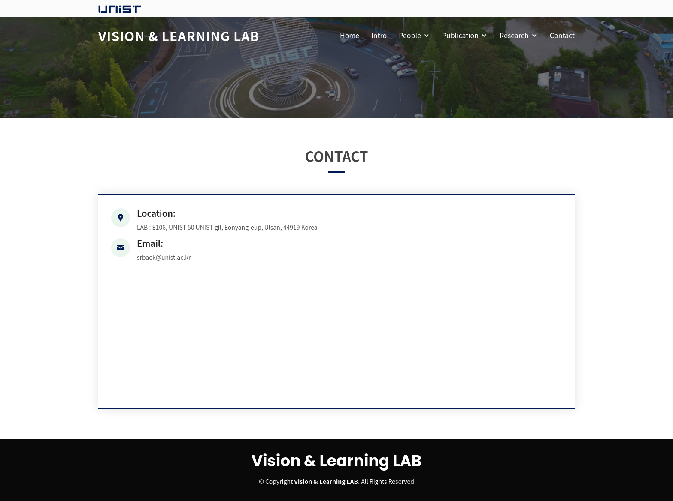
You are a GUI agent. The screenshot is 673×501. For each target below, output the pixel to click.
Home (349, 35)
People (410, 35)
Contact (562, 35)
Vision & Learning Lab (178, 35)
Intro (379, 35)
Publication (460, 35)
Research (514, 35)
